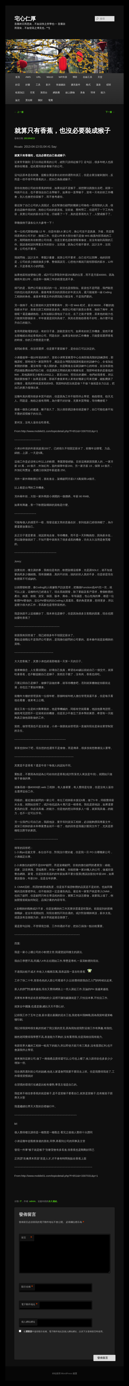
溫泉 (98, 84)
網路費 (56, 92)
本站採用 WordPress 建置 (64, 1373)
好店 (17, 84)
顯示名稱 (27, 1286)
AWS (28, 77)
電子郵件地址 (29, 1304)
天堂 (100, 77)
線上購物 (70, 92)
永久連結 (52, 1201)
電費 (50, 100)
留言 (26, 1237)
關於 (40, 100)
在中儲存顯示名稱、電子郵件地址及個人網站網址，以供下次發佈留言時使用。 (64, 1331)
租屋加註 (20, 92)
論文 (17, 100)
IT (21, 1201)
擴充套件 (75, 84)
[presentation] (46, 1344)
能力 (103, 92)
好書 (27, 84)
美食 (82, 92)
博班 (75, 77)
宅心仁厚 (25, 19)
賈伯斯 (28, 100)
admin (32, 1201)
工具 (38, 84)
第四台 (43, 92)
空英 (32, 92)
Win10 (49, 77)
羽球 (93, 92)
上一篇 (18, 112)
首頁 (17, 77)
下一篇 (110, 112)
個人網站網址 (28, 1321)
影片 (48, 84)
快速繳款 (60, 84)
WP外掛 (63, 77)
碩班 (108, 84)
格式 (88, 84)
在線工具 (87, 77)
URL (38, 77)
